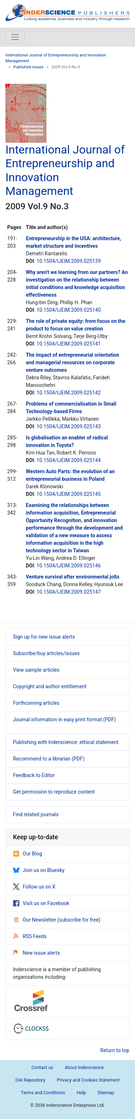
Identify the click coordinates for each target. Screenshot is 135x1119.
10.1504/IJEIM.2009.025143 (68, 426)
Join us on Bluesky (38, 870)
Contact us (42, 1067)
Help (81, 1092)
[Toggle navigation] (15, 37)
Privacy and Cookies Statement (88, 1080)
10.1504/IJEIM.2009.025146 (68, 565)
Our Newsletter (35, 920)
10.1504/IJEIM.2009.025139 (68, 261)
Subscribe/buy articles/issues (46, 653)
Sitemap (106, 1092)
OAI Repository (30, 1080)
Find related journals (35, 814)
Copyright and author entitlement (49, 686)
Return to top (115, 1050)
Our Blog (27, 854)
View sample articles (36, 670)
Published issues (28, 67)
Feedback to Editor (34, 775)
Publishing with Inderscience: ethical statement (65, 742)
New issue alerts (36, 953)
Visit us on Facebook (41, 903)
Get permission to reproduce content (54, 792)
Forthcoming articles (36, 703)
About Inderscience (84, 1067)
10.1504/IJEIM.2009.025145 (68, 494)
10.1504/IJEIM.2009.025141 (68, 344)
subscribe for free (79, 920)
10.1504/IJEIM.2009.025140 (68, 310)
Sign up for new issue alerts (44, 637)
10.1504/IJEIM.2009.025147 (68, 592)
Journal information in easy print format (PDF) (64, 719)
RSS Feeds (29, 936)
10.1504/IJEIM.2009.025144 (68, 460)
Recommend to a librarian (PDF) (49, 759)
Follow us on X (34, 887)
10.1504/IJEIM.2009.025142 (68, 393)
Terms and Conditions (43, 1092)
